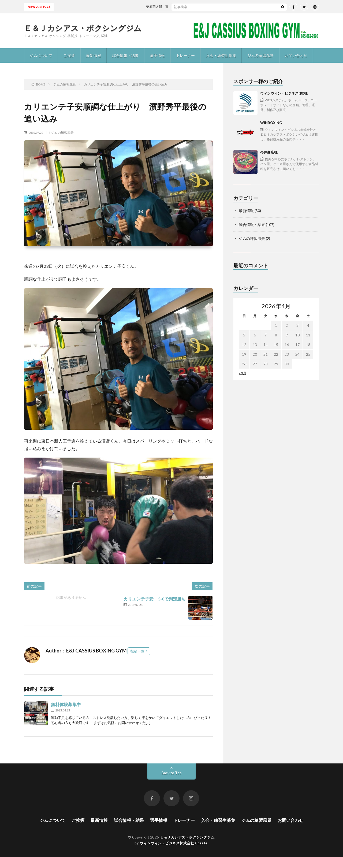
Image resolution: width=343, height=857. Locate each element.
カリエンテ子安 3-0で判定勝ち (155, 598)
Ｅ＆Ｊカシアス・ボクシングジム (83, 28)
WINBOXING (289, 131)
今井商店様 (289, 160)
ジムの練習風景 (260, 55)
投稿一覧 (137, 651)
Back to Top (172, 772)
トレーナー (185, 55)
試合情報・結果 (125, 55)
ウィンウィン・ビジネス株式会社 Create (174, 843)
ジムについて (41, 55)
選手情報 (157, 55)
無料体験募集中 (66, 704)
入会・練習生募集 (221, 55)
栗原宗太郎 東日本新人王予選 (172, 7)
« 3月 (242, 373)
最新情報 (93, 55)
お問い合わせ (296, 55)
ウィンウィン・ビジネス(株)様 (289, 101)
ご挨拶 (69, 55)
